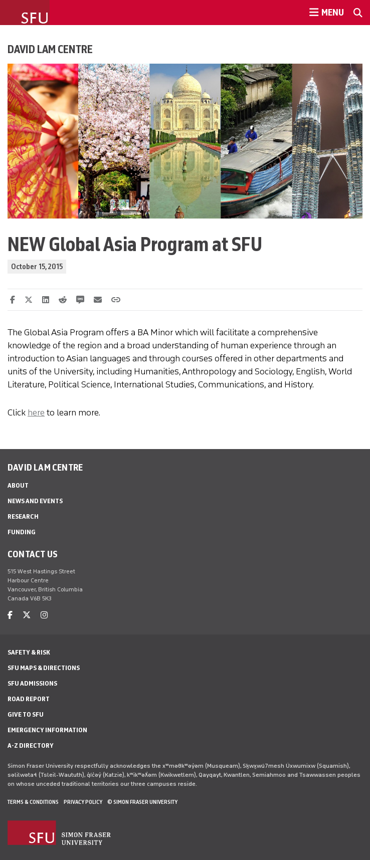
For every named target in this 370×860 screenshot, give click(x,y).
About (18, 485)
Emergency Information (47, 730)
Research (23, 516)
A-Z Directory (31, 745)
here (36, 412)
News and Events (35, 501)
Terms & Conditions (33, 801)
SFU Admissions (32, 683)
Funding (22, 532)
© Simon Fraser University (142, 801)
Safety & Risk (29, 652)
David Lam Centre (50, 49)
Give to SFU (26, 714)
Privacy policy (83, 801)
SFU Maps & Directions (44, 668)
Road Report (29, 699)
